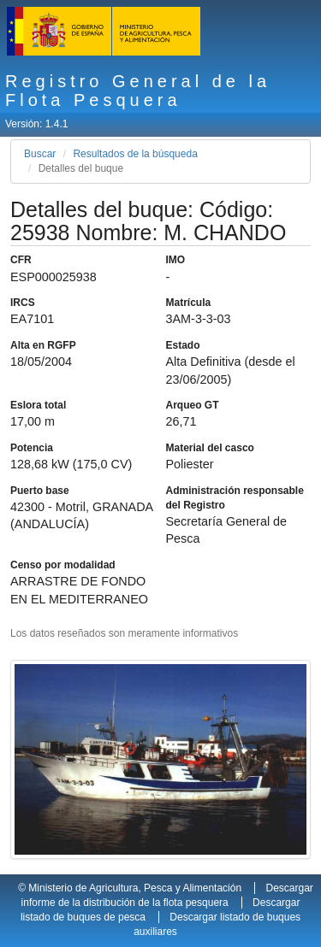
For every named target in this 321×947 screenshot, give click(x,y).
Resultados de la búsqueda (135, 154)
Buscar (40, 154)
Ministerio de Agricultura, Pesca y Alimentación (134, 888)
